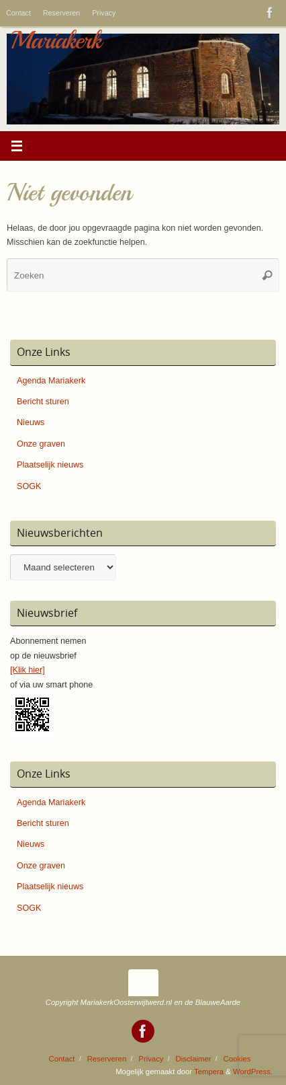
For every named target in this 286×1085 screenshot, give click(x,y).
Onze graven (41, 444)
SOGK (29, 486)
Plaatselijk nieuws (50, 465)
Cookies (237, 1059)
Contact (18, 13)
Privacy (103, 13)
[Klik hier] (27, 670)
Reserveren (61, 13)
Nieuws (30, 422)
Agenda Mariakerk (51, 380)
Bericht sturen (43, 401)
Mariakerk (55, 40)
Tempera (209, 1072)
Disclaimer (193, 1059)
